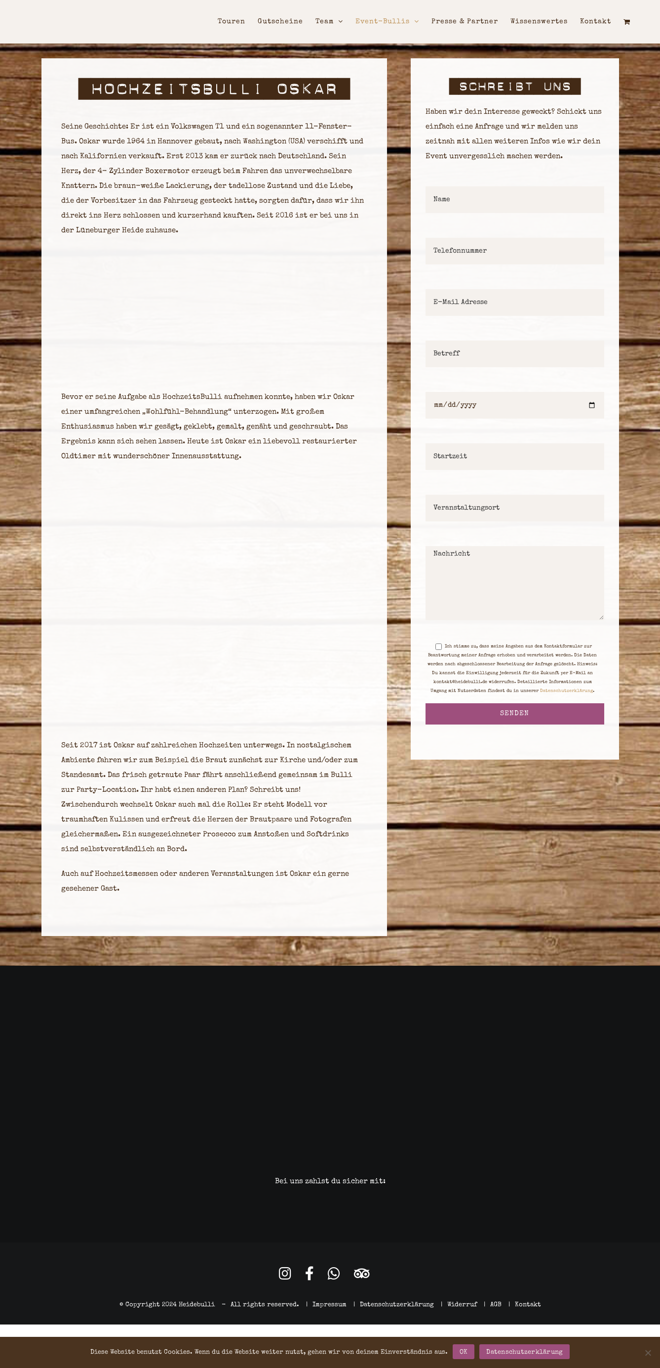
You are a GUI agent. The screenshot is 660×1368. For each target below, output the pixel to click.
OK (464, 1352)
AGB (496, 1305)
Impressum (329, 1305)
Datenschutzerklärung (566, 691)
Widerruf (462, 1305)
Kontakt (528, 1305)
